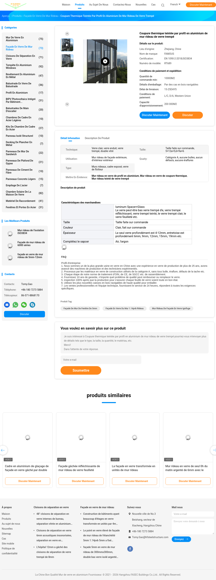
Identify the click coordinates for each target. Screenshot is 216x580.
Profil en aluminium (24, 92)
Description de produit (97, 138)
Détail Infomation (70, 138)
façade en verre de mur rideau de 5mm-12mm (30, 256)
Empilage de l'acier (24, 185)
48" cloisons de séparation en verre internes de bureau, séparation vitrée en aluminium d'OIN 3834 (53, 519)
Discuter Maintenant (201, 4)
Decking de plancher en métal (24, 143)
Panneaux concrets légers (24, 179)
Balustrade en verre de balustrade (24, 85)
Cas (4, 538)
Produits (6, 518)
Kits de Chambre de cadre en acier (24, 128)
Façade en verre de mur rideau (24, 48)
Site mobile (8, 543)
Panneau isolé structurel (24, 136)
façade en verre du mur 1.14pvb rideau (125, 308)
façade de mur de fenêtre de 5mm (80, 308)
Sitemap (6, 533)
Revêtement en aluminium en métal (24, 76)
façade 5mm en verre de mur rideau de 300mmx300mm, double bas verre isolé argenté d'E (99, 552)
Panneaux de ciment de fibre (24, 171)
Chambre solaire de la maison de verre (24, 193)
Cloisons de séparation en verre (24, 57)
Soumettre (81, 370)
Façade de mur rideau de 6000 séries (31, 244)
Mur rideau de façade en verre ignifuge (171, 308)
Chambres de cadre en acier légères (24, 119)
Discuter (24, 314)
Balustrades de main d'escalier (24, 109)
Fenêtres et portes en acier (24, 207)
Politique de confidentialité (9, 551)
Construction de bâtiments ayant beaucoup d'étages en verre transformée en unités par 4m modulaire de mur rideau (101, 519)
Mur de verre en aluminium (24, 39)
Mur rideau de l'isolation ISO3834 (31, 232)
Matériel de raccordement (24, 201)
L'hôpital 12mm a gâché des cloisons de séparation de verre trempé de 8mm (53, 552)
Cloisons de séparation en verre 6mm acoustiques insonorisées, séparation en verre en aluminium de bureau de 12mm (54, 536)
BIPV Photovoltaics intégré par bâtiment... (24, 100)
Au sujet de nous (11, 523)
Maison (6, 513)
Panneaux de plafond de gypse (24, 162)
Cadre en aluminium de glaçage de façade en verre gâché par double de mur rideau (27, 470)
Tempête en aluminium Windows (24, 66)
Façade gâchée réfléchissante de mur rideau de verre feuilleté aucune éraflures (79, 470)
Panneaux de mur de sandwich (24, 153)
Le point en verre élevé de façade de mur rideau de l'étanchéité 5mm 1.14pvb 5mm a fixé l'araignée (101, 536)
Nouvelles (7, 528)
